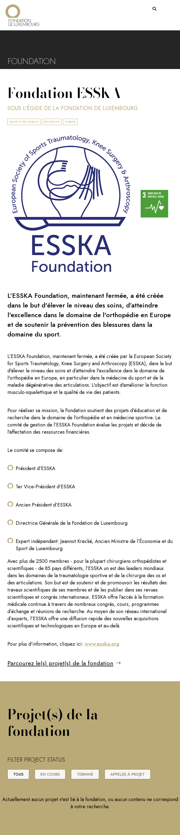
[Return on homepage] (22, 13)
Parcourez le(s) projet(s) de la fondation (60, 663)
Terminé (85, 774)
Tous (18, 774)
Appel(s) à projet (127, 774)
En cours (50, 774)
